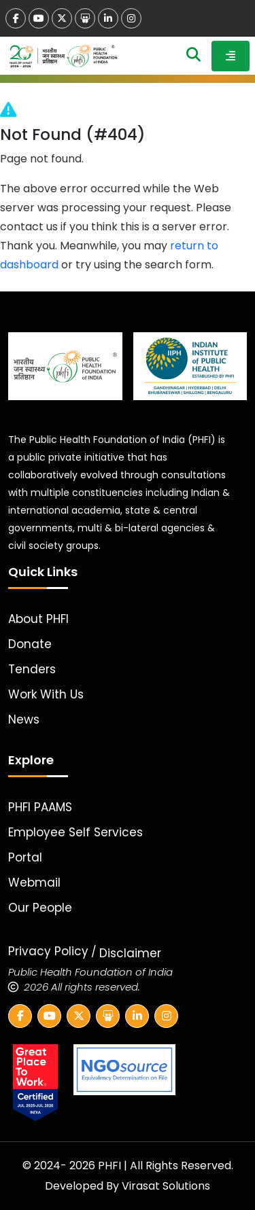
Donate (30, 644)
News (23, 719)
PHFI (111, 1165)
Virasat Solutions (166, 1186)
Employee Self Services (75, 832)
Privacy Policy (48, 951)
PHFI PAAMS (40, 807)
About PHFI (38, 619)
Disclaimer (130, 953)
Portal (25, 857)
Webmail (34, 882)
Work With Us (46, 694)
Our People (40, 908)
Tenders (32, 669)
